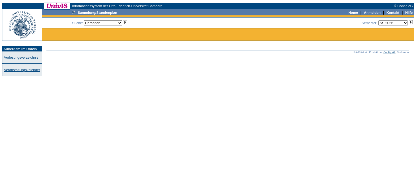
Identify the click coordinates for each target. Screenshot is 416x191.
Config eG (389, 52)
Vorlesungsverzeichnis (21, 57)
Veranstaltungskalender (22, 70)
